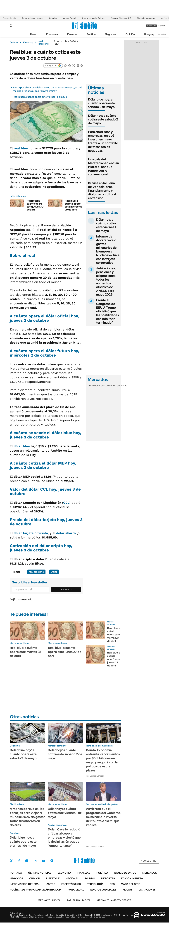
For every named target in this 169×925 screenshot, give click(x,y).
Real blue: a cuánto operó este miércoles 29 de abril (73, 205)
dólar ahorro (66, 533)
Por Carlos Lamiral (95, 775)
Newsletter (162, 34)
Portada (16, 872)
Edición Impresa (132, 878)
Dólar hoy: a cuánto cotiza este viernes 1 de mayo (106, 225)
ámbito (14, 42)
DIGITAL (50, 900)
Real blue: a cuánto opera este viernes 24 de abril (113, 634)
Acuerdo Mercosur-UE (121, 18)
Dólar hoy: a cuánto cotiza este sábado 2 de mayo (103, 119)
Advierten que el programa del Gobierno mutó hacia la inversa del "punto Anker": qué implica (103, 817)
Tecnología (95, 884)
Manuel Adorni (69, 18)
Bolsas (101, 386)
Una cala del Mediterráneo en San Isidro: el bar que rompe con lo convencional (103, 166)
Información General (25, 884)
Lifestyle (53, 878)
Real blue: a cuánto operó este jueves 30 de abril (35, 205)
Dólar (33, 34)
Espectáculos (71, 884)
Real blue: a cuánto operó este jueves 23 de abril (113, 659)
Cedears (122, 386)
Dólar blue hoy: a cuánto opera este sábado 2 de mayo (101, 103)
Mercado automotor (146, 18)
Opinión (130, 34)
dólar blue (22, 446)
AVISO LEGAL (76, 889)
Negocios (110, 34)
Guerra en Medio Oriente (93, 18)
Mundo (90, 878)
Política (91, 34)
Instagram (26, 860)
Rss (112, 884)
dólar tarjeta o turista (31, 533)
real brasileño (43, 42)
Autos (50, 884)
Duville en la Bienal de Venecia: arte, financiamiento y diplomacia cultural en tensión (102, 190)
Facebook (19, 860)
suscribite (151, 26)
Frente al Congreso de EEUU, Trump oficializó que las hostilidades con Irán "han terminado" (107, 311)
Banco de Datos (125, 872)
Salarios (53, 18)
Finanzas (72, 34)
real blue (21, 148)
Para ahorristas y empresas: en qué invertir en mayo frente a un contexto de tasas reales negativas (103, 141)
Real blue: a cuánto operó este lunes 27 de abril (64, 652)
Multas (128, 889)
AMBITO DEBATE (114, 900)
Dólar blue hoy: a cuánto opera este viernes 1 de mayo (23, 841)
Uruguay (149, 34)
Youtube (43, 861)
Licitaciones (147, 889)
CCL (66, 502)
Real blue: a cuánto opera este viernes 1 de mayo (40, 96)
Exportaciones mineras (32, 18)
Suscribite (66, 589)
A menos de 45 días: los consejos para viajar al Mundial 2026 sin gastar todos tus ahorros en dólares (27, 817)
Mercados (149, 872)
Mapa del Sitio (130, 884)
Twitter (11, 860)
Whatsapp (51, 860)
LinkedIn (35, 860)
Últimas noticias (39, 872)
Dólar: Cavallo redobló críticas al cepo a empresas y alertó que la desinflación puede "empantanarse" (64, 837)
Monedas (92, 386)
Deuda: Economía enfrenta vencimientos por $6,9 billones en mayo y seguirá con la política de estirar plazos (103, 760)
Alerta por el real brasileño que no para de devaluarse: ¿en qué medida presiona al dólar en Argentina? (47, 89)
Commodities (111, 386)
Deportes (108, 878)
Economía (52, 34)
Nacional (72, 878)
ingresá (161, 26)
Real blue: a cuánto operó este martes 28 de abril (25, 652)
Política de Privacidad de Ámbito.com (35, 889)
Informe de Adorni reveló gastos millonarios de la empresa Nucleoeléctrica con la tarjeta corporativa (107, 249)
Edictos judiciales (103, 889)
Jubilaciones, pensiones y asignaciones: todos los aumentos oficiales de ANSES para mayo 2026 (106, 281)
